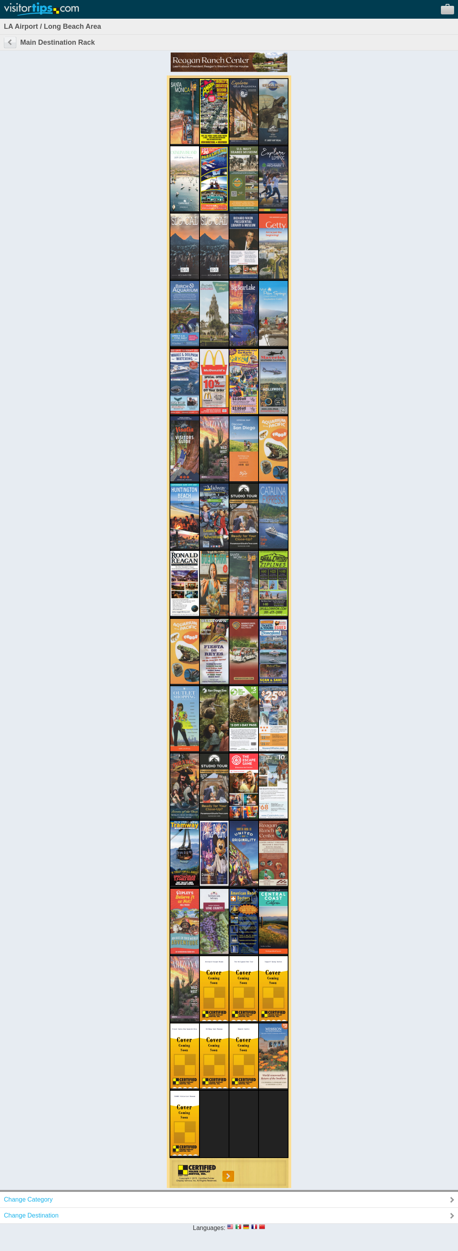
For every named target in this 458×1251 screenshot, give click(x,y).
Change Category (28, 1199)
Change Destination (31, 1215)
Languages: (209, 1228)
